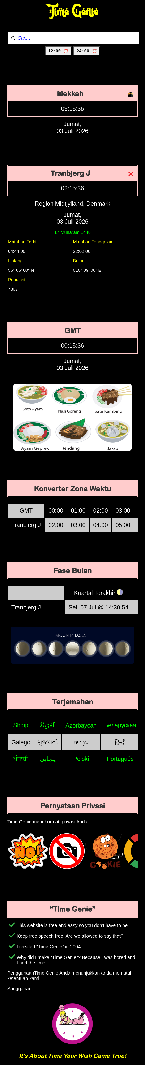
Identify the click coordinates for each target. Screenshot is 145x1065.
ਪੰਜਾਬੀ (20, 758)
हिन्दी (120, 742)
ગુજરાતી (48, 742)
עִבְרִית (81, 742)
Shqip (20, 725)
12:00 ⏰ (58, 51)
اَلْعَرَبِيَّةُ (48, 725)
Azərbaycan (81, 725)
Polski (81, 758)
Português (120, 758)
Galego (20, 742)
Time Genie (72, 12)
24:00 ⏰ (87, 51)
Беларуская (120, 725)
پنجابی (48, 758)
